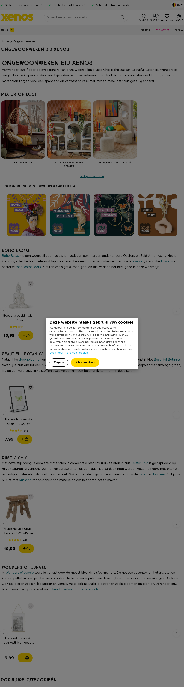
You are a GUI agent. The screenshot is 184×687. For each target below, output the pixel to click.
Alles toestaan (85, 362)
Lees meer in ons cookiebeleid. (69, 352)
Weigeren (58, 362)
